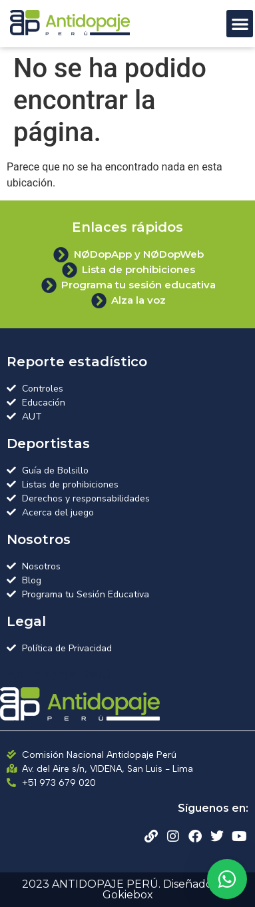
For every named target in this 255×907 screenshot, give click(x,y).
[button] (240, 23)
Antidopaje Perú (59, 674)
